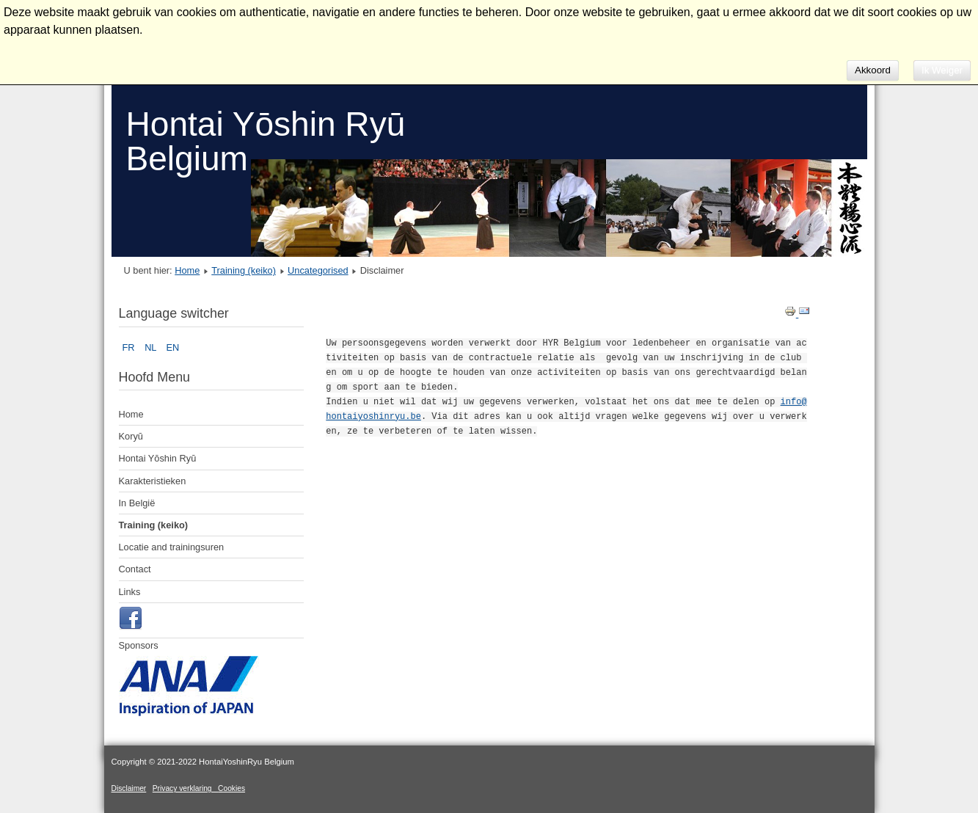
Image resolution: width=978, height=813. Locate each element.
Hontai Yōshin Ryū (158, 458)
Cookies (231, 788)
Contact (135, 569)
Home (187, 270)
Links (130, 591)
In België (137, 502)
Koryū (131, 436)
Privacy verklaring (185, 788)
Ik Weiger (942, 70)
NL (151, 347)
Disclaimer (129, 788)
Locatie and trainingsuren (172, 547)
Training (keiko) (243, 270)
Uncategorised (318, 270)
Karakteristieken (152, 480)
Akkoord (873, 70)
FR (130, 347)
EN (173, 347)
